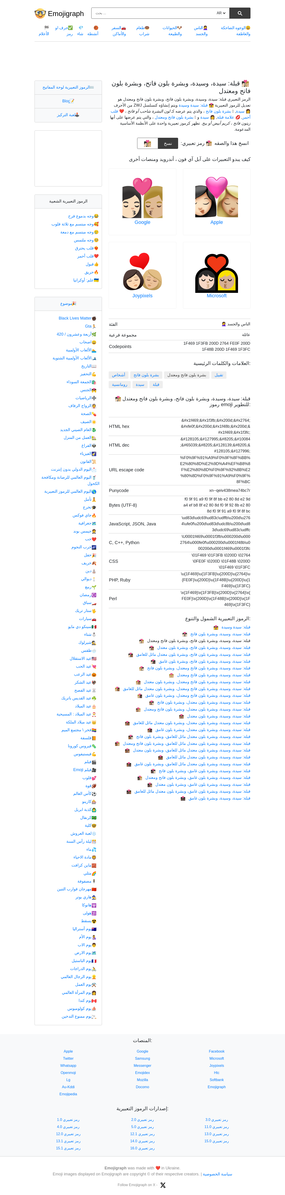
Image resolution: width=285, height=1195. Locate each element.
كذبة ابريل (85, 809)
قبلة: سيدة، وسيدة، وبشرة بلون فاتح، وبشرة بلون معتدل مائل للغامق (189, 654)
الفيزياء (88, 453)
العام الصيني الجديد (78, 429)
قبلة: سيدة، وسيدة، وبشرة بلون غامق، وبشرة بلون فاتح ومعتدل (193, 777)
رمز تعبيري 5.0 (142, 1127)
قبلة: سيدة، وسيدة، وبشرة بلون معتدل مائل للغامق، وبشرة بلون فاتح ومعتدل (182, 743)
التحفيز (88, 374)
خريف (88, 563)
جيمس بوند (84, 531)
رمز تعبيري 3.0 (217, 1120)
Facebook (216, 1051)
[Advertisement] (142, 61)
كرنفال (88, 817)
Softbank (217, 1080)
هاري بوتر (85, 897)
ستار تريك (85, 610)
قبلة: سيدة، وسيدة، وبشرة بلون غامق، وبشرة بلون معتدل (198, 784)
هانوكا (89, 905)
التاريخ (88, 366)
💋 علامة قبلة (228, 117)
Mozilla (142, 1080)
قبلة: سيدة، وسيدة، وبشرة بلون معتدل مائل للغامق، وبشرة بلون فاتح (189, 736)
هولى (89, 913)
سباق (89, 602)
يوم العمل (85, 984)
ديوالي (88, 579)
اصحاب (87, 342)
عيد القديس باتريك (78, 698)
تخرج (89, 507)
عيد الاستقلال (83, 658)
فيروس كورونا (82, 746)
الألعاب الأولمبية (81, 350)
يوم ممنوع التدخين (79, 1016)
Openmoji (68, 1073)
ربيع (90, 587)
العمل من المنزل (80, 437)
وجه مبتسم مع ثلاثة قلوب (75, 224)
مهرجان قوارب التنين (76, 889)
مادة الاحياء (84, 857)
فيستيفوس (85, 754)
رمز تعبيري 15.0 (216, 1141)
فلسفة (88, 738)
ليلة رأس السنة (81, 841)
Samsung (142, 1058)
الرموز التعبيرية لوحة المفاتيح (68, 87)
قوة (91, 786)
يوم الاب (87, 945)
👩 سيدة (243, 111)
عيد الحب (86, 666)
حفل (90, 555)
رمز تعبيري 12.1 (142, 1134)
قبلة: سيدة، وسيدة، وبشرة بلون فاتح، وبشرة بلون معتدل (199, 647)
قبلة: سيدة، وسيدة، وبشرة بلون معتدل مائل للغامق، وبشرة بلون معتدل (187, 750)
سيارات (87, 618)
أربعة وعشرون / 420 (76, 334)
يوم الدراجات (83, 968)
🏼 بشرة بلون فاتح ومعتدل (175, 117)
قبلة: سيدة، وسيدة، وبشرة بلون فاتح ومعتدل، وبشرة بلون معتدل (193, 682)
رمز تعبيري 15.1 (68, 1148)
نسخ (168, 142)
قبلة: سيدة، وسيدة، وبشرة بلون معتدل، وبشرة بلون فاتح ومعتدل (193, 709)
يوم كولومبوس (81, 1008)
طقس (88, 650)
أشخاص (118, 375)
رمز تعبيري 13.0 (216, 1134)
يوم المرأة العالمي (79, 992)
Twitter (68, 1058)
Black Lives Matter (77, 318)
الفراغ (88, 445)
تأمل (90, 499)
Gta (90, 326)
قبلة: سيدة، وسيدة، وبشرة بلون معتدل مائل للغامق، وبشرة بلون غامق (188, 764)
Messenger (142, 1065)
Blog (68, 101)
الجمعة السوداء (81, 382)
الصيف (88, 421)
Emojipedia (68, 1094)
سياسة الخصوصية (217, 1174)
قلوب (89, 778)
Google (143, 222)
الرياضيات (85, 398)
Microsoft (217, 295)
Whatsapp (68, 1065)
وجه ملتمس (87, 240)
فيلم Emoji (84, 770)
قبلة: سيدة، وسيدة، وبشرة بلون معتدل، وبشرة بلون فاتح (199, 702)
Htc (216, 1073)
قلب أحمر (88, 256)
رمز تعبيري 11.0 (216, 1127)
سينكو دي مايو (82, 626)
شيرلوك (87, 642)
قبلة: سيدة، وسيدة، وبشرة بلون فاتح (216, 634)
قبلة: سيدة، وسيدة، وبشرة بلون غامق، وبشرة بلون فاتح (200, 771)
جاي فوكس (84, 515)
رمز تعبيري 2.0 (142, 1120)
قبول (93, 264)
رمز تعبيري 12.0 (68, 1134)
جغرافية (87, 523)
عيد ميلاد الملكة (81, 722)
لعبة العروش (83, 833)
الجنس (88, 390)
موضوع (68, 303)
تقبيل (219, 375)
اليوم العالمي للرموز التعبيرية (70, 491)
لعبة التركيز (68, 115)
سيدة (140, 384)
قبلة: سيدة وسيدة (232, 627)
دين (91, 571)
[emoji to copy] (147, 143)
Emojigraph (66, 14)
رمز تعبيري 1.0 (68, 1120)
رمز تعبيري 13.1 (68, 1141)
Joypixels (142, 295)
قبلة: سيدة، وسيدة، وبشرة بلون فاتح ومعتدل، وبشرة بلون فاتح (194, 668)
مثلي (89, 873)
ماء (91, 849)
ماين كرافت (83, 865)
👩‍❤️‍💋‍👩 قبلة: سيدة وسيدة (196, 105)
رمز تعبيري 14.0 (142, 1141)
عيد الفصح (85, 690)
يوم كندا (87, 1000)
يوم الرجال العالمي (78, 976)
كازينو (89, 801)
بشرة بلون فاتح (146, 375)
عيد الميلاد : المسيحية (76, 714)
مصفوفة (86, 881)
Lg (68, 1080)
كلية (90, 825)
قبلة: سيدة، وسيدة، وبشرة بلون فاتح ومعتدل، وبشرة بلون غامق (193, 695)
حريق (92, 272)
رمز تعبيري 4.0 (68, 1127)
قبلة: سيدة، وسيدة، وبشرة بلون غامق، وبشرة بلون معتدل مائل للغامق (188, 791)
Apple (216, 222)
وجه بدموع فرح (84, 216)
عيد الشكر (85, 682)
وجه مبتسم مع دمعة (80, 232)
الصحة (88, 413)
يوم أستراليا (84, 929)
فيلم (90, 762)
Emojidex (142, 1073)
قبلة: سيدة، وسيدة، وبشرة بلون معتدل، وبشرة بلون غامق (198, 729)
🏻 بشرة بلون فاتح (219, 111)
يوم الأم (87, 937)
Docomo (142, 1087)
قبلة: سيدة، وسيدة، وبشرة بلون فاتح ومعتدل (209, 675)
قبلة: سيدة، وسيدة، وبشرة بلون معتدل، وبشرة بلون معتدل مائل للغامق (187, 723)
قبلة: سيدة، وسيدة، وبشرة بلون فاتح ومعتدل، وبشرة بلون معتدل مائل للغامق (182, 689)
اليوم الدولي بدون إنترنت (73, 469)
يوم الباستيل (84, 960)
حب (90, 539)
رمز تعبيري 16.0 (142, 1148)
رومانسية (119, 384)
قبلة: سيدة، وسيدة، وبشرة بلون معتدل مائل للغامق (204, 757)
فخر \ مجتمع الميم (78, 730)
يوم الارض (85, 952)
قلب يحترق (87, 248)
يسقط (88, 921)
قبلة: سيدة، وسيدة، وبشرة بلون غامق (215, 798)
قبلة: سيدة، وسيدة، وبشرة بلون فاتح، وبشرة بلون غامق (200, 661)
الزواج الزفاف (82, 405)
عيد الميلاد (85, 706)
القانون (88, 461)
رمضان (88, 595)
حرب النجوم (83, 547)
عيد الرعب (85, 674)
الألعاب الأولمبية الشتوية (74, 358)
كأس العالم (84, 793)
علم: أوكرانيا (86, 280)
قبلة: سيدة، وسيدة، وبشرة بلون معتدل (214, 716)
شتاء (90, 634)
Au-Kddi (68, 1087)
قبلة (156, 384)
